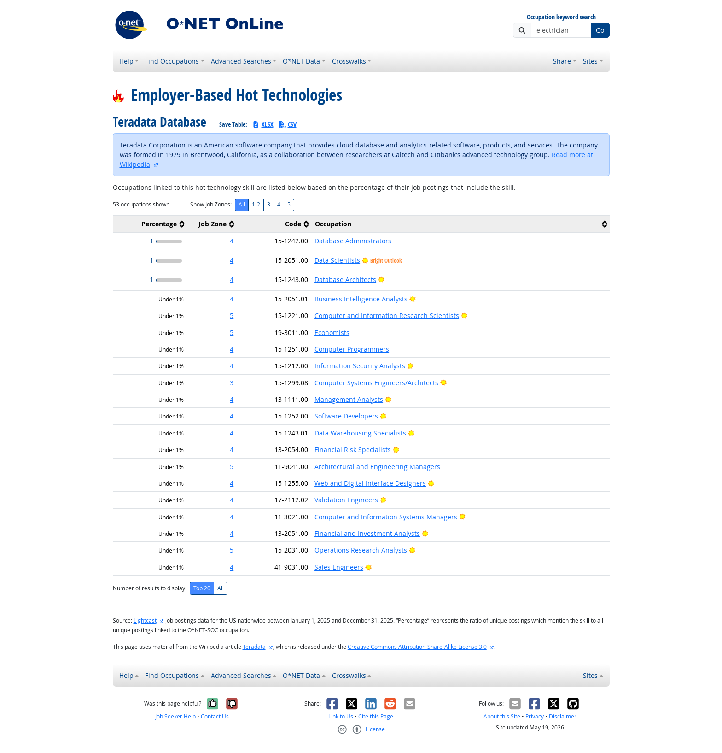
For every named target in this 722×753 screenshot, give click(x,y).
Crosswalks (349, 61)
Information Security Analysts (359, 365)
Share (562, 61)
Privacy (534, 716)
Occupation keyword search (561, 17)
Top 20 (201, 588)
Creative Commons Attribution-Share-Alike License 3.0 (417, 647)
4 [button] (231, 240)
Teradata (254, 647)
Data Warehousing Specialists (360, 433)
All (242, 204)
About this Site (501, 716)
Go (600, 30)
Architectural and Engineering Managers (377, 466)
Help (126, 61)
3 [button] (231, 382)
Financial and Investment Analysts (367, 533)
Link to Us (340, 716)
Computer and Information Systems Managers (385, 516)
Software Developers (346, 416)
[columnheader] (150, 224)
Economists (331, 332)
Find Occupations (172, 61)
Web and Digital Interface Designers (370, 483)
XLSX (263, 124)
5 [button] (231, 315)
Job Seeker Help (175, 716)
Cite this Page (375, 716)
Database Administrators (352, 240)
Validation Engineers (346, 499)
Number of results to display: (149, 588)
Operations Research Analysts (360, 550)
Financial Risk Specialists (352, 449)
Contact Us (215, 716)
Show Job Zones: (211, 204)
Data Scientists (337, 260)
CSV (287, 124)
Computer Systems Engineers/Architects (376, 382)
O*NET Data (301, 61)
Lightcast (145, 620)
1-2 (256, 204)
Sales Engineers (338, 567)
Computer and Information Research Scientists (386, 315)
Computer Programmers (351, 349)
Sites (590, 61)
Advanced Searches (241, 61)
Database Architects (345, 279)
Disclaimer (562, 716)
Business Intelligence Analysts (361, 298)
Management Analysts (348, 399)
